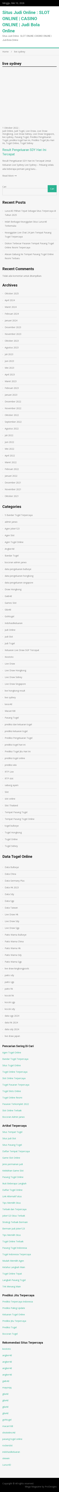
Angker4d (9, 548)
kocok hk (9, 995)
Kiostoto (9, 656)
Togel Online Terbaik (12, 1241)
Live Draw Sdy (12, 921)
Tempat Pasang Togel (16, 812)
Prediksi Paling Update (13, 1308)
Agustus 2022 (12, 428)
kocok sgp (10, 1002)
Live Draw (31, 130)
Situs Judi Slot (9, 1138)
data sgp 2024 (12, 1015)
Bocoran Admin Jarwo (13, 1116)
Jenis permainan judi (12, 1164)
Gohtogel (9, 616)
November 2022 (13, 408)
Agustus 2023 (12, 347)
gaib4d (5, 1381)
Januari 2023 (11, 394)
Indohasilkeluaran (13, 623)
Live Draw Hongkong (15, 670)
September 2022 (13, 421)
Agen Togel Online (14, 542)
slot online (10, 798)
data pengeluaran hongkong (19, 575)
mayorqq (6, 1387)
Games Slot (11, 602)
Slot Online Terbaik (12, 1110)
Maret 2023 (11, 381)
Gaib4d (8, 596)
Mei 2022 (9, 448)
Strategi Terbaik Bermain (15, 1222)
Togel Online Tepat (12, 1273)
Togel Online (12, 143)
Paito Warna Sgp (13, 961)
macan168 (7, 1426)
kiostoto (6, 1348)
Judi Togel (19, 130)
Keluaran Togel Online (13, 1314)
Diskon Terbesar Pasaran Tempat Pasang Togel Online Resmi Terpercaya (29, 245)
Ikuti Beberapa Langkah (14, 1183)
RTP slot (9, 778)
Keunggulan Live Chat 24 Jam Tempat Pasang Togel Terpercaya (28, 234)
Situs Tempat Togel (12, 1131)
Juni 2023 (9, 360)
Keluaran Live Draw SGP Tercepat (22, 650)
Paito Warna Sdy (13, 954)
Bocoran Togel (10, 1333)
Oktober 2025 (12, 293)
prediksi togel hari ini (19, 140)
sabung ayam (11, 785)
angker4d (7, 1355)
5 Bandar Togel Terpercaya (19, 515)
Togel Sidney (26, 143)
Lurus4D (6, 1464)
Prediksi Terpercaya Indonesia (17, 1301)
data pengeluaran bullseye (18, 569)
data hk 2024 (11, 1022)
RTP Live (9, 771)
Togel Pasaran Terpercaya (15, 1084)
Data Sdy (9, 894)
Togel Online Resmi (12, 1097)
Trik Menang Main (11, 1286)
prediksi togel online (15, 758)
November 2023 (13, 333)
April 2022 (10, 455)
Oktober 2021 (12, 496)
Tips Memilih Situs (11, 1202)
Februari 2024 (12, 313)
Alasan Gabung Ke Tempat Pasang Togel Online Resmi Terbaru (29, 256)
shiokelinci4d (8, 1432)
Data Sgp (9, 900)
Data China (10, 873)
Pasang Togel (22, 137)
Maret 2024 (11, 306)
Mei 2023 (9, 367)
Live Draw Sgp (12, 927)
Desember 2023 (13, 327)
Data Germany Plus (15, 880)
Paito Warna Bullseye (15, 934)
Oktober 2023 (12, 340)
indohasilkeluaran (11, 1451)
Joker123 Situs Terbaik (13, 1215)
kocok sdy (10, 1008)
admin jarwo (11, 521)
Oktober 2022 (12, 415)
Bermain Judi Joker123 (13, 1228)
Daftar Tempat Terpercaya (16, 1151)
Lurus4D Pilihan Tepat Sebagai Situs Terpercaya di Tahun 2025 (30, 212)
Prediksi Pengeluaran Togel (18, 737)
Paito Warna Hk (13, 948)
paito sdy (9, 975)
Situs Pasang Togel (12, 1144)
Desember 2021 (13, 482)
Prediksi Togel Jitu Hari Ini (18, 751)
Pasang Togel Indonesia (14, 1247)
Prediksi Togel (9, 1327)
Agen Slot (9, 535)
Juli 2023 (9, 354)
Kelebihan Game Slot (13, 1170)
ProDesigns (51, 1486)
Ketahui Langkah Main (13, 1267)
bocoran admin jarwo (16, 562)
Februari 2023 (12, 388)
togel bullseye (12, 825)
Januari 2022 (11, 475)
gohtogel (6, 1419)
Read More (8, 175)
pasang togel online (12, 1439)
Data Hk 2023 (12, 887)
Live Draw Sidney (23, 133)
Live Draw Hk (11, 914)
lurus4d (8, 704)
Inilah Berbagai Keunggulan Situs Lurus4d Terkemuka (26, 223)
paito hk (9, 988)
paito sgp (9, 981)
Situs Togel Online (11, 1065)
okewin (6, 1458)
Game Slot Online (11, 1157)
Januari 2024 (11, 320)
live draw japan (12, 1036)
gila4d (5, 1393)
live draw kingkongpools (17, 968)
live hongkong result (15, 690)
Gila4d (8, 609)
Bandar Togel (12, 555)
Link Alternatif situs (12, 1196)
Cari (4, 186)
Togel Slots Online (11, 1091)
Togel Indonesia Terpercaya (16, 1254)
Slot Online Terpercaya (13, 1078)
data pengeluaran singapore (19, 582)
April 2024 (10, 300)
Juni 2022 (9, 442)
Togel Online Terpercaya (14, 1071)
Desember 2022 (13, 401)
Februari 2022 (12, 469)
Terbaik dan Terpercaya (14, 1209)
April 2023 (10, 374)
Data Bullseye (12, 867)
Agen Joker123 (12, 528)
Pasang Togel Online (12, 1177)
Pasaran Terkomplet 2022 (15, 1104)
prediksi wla (11, 764)
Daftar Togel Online (12, 1189)
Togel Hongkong (13, 832)
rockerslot (7, 1445)
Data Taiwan (11, 907)
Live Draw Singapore (43, 133)
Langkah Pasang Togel (14, 1280)
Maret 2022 (11, 462)
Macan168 (10, 710)
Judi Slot (9, 636)
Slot (7, 791)
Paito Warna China (14, 941)
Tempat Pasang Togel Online (19, 818)
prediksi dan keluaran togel (18, 724)
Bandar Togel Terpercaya (15, 1058)
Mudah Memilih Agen (13, 1260)
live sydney (7, 137)
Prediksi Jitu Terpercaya (14, 1320)
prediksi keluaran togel (16, 731)
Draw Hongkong (13, 589)
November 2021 (13, 489)
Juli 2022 (9, 435)
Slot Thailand (11, 805)
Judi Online (7, 130)
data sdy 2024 (12, 1029)
